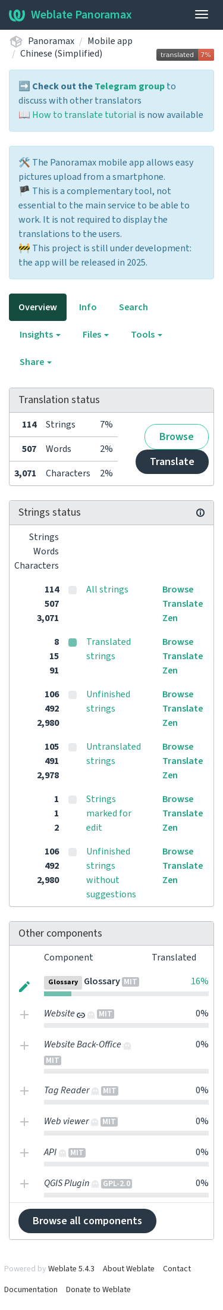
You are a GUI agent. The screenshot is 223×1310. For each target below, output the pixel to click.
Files (96, 334)
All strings (107, 589)
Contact (177, 1269)
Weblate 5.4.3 (71, 1269)
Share (36, 362)
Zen (170, 618)
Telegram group (130, 86)
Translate (172, 461)
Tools (146, 334)
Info (88, 307)
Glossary (102, 981)
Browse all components (87, 1221)
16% (200, 981)
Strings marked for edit (108, 813)
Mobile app (110, 41)
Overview (37, 307)
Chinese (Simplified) (61, 53)
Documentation (31, 1290)
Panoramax (51, 41)
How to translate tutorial (84, 114)
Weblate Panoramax (70, 15)
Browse (176, 436)
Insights (40, 334)
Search (133, 307)
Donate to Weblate (98, 1290)
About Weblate (129, 1269)
